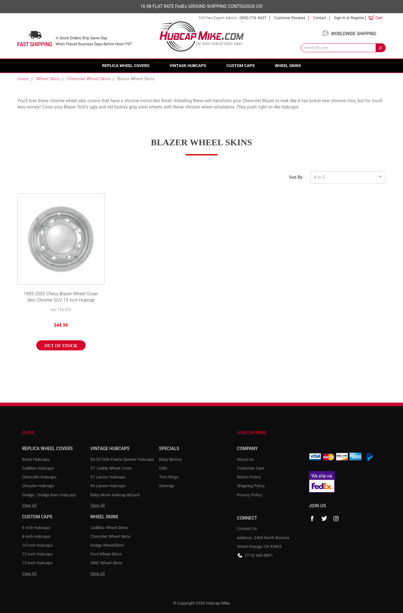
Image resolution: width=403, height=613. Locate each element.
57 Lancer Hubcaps (108, 477)
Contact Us (247, 528)
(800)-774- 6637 (253, 18)
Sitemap (166, 485)
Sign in (339, 18)
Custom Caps (240, 65)
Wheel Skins (288, 65)
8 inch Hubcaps (36, 536)
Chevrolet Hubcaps (39, 477)
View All (29, 505)
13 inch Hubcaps (37, 562)
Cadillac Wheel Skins (109, 527)
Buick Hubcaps (35, 459)
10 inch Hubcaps (37, 545)
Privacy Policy (249, 495)
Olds (163, 468)
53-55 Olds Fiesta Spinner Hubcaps (122, 459)
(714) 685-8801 (259, 555)
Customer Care (250, 468)
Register (358, 18)
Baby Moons (170, 459)
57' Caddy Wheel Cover (111, 468)
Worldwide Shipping (353, 33)
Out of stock (60, 345)
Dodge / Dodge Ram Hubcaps (49, 495)
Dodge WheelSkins (107, 545)
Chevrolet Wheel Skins (110, 536)
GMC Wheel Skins (106, 562)
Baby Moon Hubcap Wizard (114, 495)
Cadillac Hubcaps (38, 468)
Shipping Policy (251, 485)
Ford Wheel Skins (106, 554)
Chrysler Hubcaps (38, 485)
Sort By (296, 177)
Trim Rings (169, 477)
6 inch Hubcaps (36, 527)
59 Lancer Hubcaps (108, 485)
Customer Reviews (289, 18)
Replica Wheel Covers (125, 65)
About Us (245, 459)
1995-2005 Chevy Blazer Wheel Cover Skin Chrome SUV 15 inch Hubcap (61, 297)
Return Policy (249, 477)
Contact (319, 18)
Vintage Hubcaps (188, 65)
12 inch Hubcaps (37, 554)
